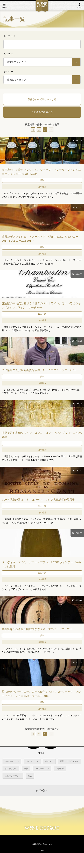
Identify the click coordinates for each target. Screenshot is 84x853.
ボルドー (49, 761)
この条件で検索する (42, 112)
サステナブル (11, 768)
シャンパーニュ (12, 761)
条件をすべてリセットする (42, 99)
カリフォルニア (42, 768)
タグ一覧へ (42, 790)
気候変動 (60, 768)
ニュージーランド (13, 775)
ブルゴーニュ (32, 761)
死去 (30, 775)
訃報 (26, 768)
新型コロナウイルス (69, 761)
